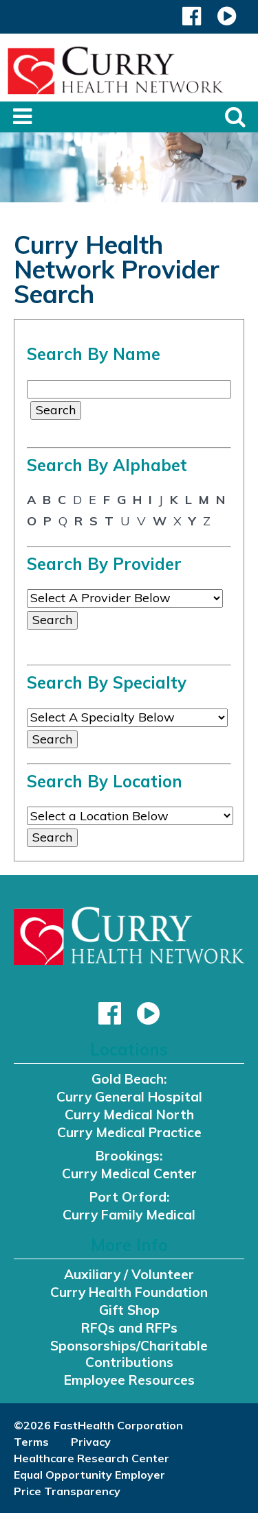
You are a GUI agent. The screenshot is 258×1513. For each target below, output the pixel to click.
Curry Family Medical (129, 1214)
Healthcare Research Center (91, 1458)
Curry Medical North (129, 1114)
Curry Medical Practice (129, 1132)
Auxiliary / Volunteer (129, 1274)
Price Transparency (67, 1491)
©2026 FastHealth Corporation (98, 1425)
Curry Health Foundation (129, 1292)
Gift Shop (129, 1310)
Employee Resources (129, 1380)
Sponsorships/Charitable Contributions (129, 1353)
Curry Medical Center (129, 1173)
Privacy (91, 1442)
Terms (31, 1442)
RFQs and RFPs (129, 1328)
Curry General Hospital (129, 1096)
